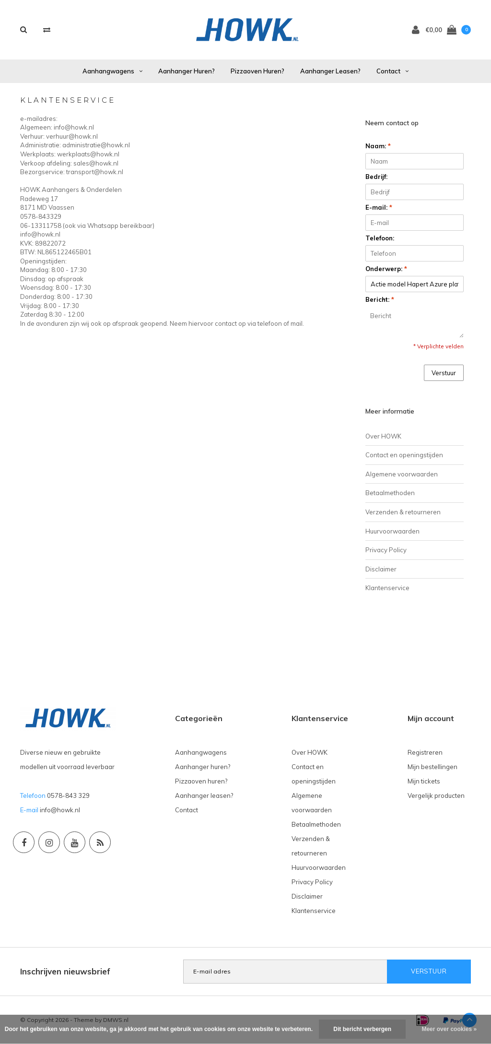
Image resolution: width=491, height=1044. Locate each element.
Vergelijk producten (436, 795)
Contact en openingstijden (404, 455)
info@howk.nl (60, 810)
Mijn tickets (424, 781)
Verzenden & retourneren (403, 512)
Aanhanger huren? (186, 71)
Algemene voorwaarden (401, 474)
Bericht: (379, 299)
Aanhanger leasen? (330, 71)
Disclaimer (381, 569)
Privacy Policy (386, 550)
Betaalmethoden (390, 493)
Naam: (378, 146)
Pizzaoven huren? (257, 71)
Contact (392, 71)
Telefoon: (379, 238)
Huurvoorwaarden (392, 531)
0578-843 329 (68, 795)
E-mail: (378, 207)
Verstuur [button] (444, 373)
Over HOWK (383, 436)
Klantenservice (387, 588)
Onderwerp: (386, 269)
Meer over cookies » (449, 1029)
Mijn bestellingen (432, 767)
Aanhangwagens (112, 71)
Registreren (425, 752)
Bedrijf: (376, 176)
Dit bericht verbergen (362, 1029)
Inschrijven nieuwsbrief (65, 971)
